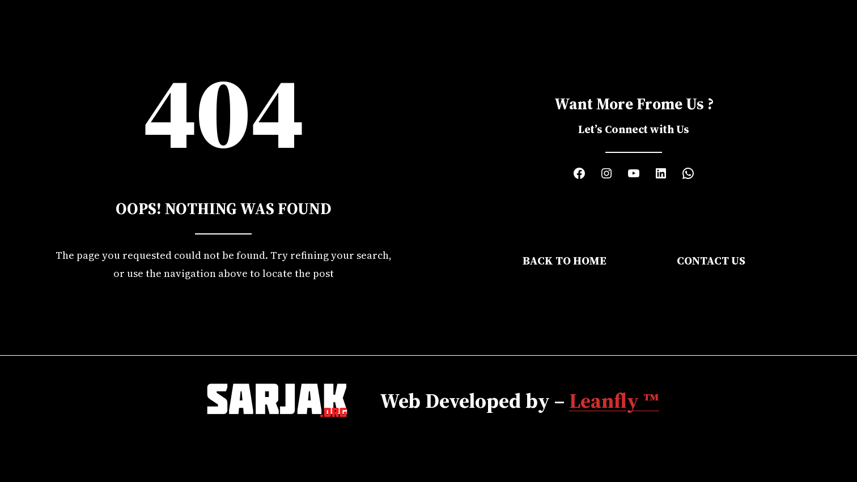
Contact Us (711, 260)
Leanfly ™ (614, 400)
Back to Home (564, 260)
